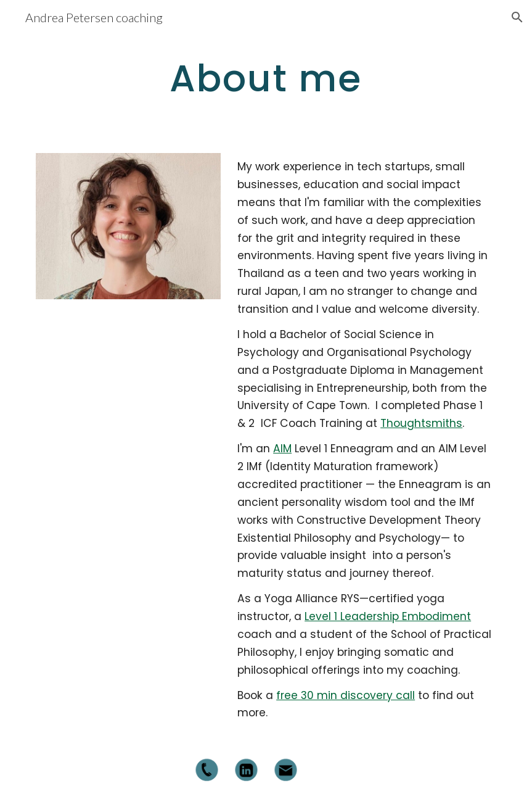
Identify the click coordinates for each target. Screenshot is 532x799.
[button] (517, 17)
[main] (265, 78)
